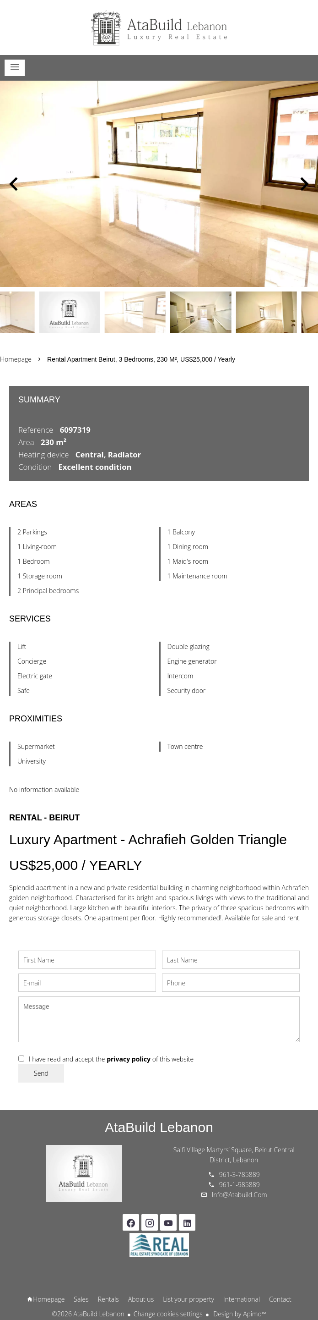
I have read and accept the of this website (111, 1059)
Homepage (159, 27)
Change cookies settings (168, 1313)
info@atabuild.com (239, 1194)
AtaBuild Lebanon (159, 1127)
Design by (239, 1313)
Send (41, 1073)
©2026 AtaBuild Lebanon (88, 1313)
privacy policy (129, 1059)
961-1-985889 (239, 1184)
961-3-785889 (239, 1174)
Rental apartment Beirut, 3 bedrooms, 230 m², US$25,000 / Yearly (141, 359)
